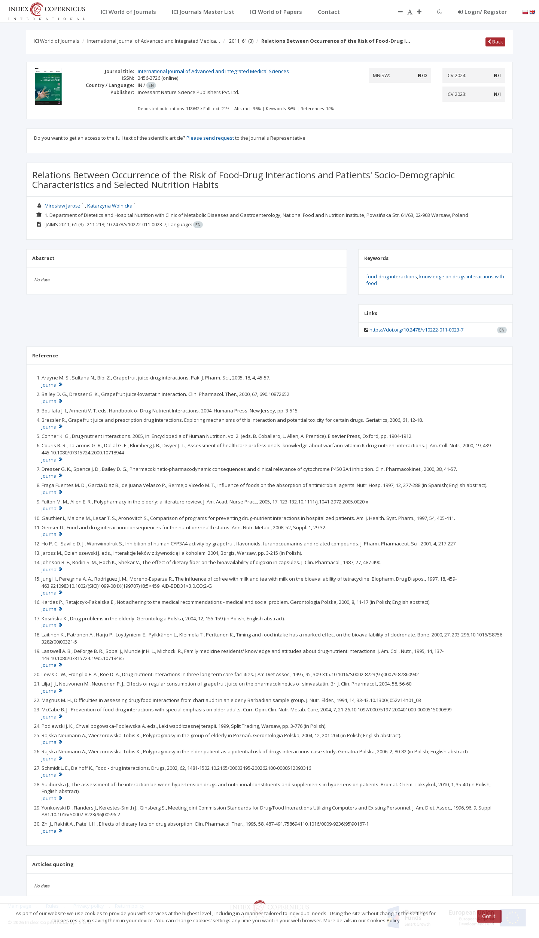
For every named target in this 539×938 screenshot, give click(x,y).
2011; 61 (241, 40)
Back (495, 41)
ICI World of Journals (56, 40)
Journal (52, 384)
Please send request (210, 137)
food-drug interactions (391, 276)
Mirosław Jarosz (62, 205)
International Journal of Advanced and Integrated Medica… (153, 40)
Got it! (489, 916)
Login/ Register (482, 11)
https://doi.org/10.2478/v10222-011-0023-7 (416, 329)
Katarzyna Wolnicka (110, 205)
